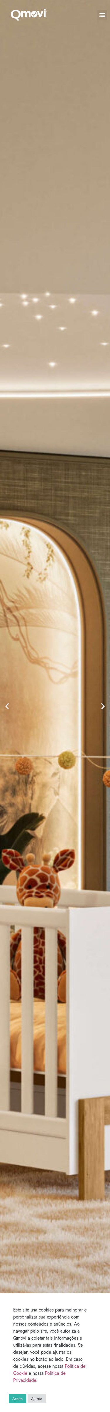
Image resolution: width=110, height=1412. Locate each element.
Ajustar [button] (36, 1398)
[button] (102, 15)
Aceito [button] (17, 1398)
